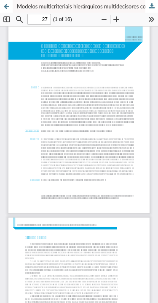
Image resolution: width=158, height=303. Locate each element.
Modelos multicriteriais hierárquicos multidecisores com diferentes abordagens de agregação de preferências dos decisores (87, 6)
